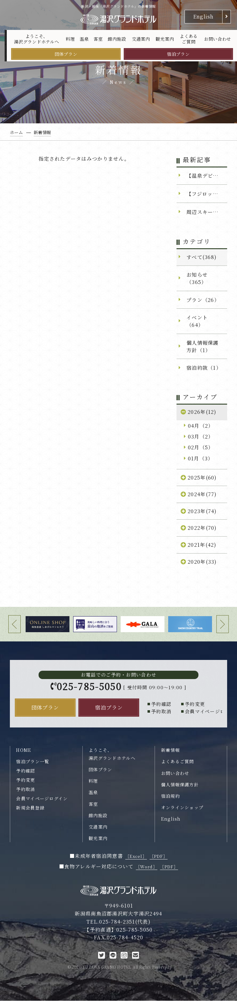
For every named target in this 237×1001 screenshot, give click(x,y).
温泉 (84, 39)
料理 (70, 39)
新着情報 (170, 750)
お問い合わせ (217, 39)
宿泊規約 (170, 796)
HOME (23, 750)
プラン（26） (202, 299)
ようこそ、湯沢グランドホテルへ (36, 39)
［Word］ (146, 867)
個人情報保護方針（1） (202, 346)
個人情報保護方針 (180, 785)
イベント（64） (197, 321)
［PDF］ (159, 856)
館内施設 (117, 39)
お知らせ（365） (197, 278)
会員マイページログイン (42, 799)
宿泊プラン (178, 54)
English (203, 16)
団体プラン (66, 54)
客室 (98, 39)
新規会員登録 (30, 808)
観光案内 (165, 39)
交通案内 (141, 39)
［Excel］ (136, 856)
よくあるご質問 (189, 39)
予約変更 (25, 780)
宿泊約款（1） (203, 367)
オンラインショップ (182, 808)
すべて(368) (201, 257)
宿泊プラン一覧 (32, 762)
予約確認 (25, 771)
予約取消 (25, 789)
